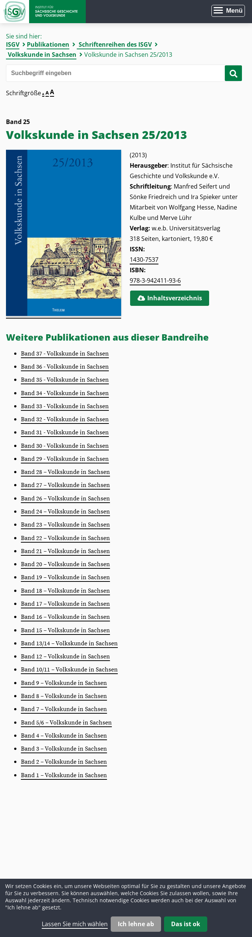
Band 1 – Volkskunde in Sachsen (64, 775)
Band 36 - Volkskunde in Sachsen (65, 366)
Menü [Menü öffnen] (234, 10)
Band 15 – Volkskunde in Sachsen (65, 630)
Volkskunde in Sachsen (42, 54)
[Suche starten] (233, 73)
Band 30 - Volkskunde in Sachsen (65, 446)
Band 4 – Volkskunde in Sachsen (64, 735)
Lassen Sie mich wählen (75, 924)
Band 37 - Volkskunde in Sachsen (65, 353)
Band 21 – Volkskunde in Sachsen (65, 551)
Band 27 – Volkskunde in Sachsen (65, 485)
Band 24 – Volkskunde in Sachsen (65, 511)
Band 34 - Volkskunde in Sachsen (65, 393)
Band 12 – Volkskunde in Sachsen (65, 656)
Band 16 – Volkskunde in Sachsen (65, 617)
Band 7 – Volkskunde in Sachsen (64, 709)
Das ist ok (185, 924)
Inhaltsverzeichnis (170, 298)
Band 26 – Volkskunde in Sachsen (65, 498)
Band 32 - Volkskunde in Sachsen (65, 419)
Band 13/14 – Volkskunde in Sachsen (69, 643)
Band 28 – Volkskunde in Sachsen (65, 472)
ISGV (12, 44)
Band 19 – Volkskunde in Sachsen (65, 577)
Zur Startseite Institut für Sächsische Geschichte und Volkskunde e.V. (43, 11)
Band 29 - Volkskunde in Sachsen (65, 459)
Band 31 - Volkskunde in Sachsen (65, 432)
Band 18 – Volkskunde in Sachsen (65, 591)
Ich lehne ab (136, 924)
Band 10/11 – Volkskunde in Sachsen (69, 669)
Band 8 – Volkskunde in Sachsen (64, 696)
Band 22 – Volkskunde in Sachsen (65, 538)
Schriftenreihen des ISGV (115, 44)
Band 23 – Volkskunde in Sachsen (65, 524)
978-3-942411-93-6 (155, 280)
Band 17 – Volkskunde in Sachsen (65, 604)
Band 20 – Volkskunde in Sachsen (65, 564)
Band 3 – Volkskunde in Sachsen (64, 749)
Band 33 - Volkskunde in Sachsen (65, 406)
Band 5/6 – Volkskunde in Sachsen (66, 722)
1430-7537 (144, 259)
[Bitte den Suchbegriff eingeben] (122, 73)
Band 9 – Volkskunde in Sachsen (64, 683)
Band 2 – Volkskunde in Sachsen (64, 762)
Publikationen (48, 44)
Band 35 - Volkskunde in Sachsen (65, 380)
